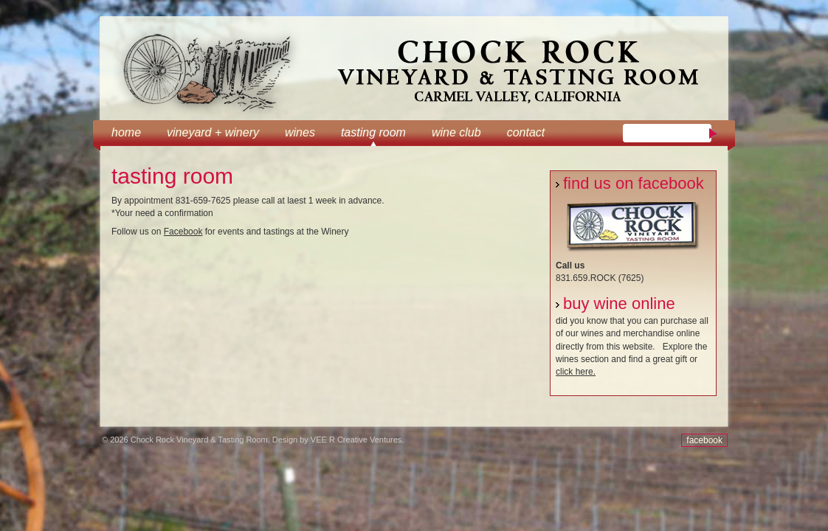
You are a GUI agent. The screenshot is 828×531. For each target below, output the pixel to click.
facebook (704, 440)
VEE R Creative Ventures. (357, 439)
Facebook (183, 231)
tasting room (373, 132)
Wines (300, 132)
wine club (456, 132)
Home (126, 132)
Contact (526, 132)
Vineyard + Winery (213, 132)
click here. (576, 372)
